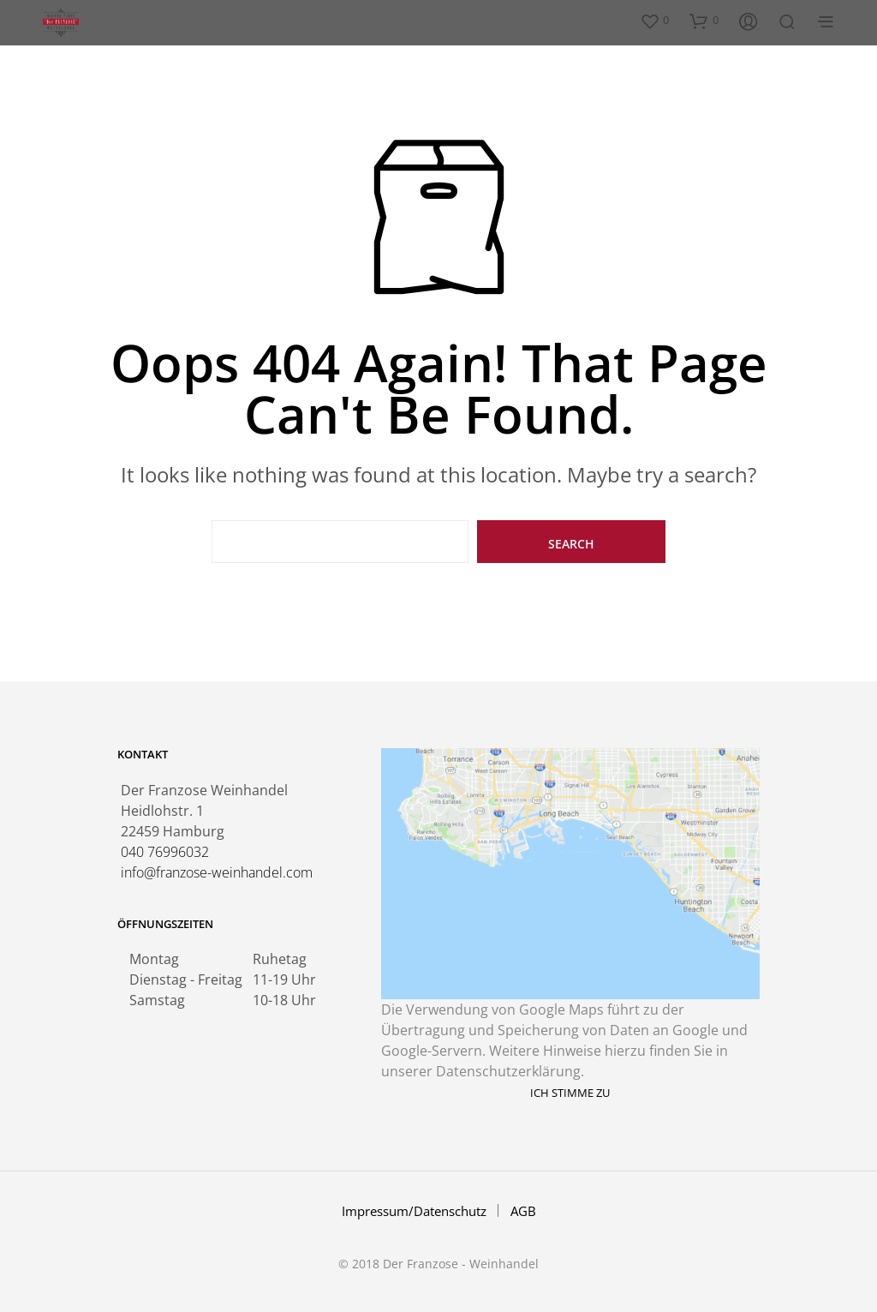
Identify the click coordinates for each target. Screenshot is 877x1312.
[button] (654, 20)
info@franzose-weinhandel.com (217, 872)
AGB (523, 1210)
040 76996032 (165, 851)
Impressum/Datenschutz (414, 1210)
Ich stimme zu (570, 1093)
